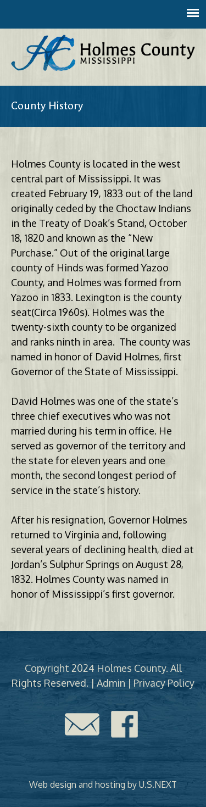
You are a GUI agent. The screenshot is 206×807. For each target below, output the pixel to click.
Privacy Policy (163, 683)
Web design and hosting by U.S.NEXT (103, 784)
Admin (111, 683)
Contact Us (81, 724)
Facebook (124, 724)
